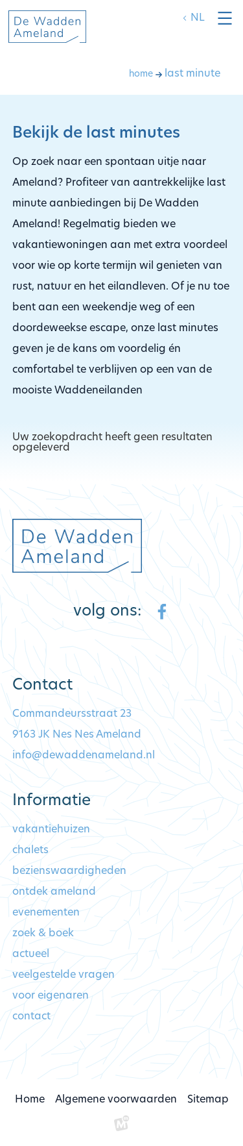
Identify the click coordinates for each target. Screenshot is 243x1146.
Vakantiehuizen (51, 830)
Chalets (30, 850)
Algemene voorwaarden (116, 1100)
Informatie (51, 801)
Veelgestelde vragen (63, 975)
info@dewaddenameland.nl (83, 756)
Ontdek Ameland (54, 892)
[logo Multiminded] (121, 1125)
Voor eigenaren (50, 996)
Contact (31, 1017)
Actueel (30, 954)
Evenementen (46, 913)
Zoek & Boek (43, 933)
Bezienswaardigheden (69, 871)
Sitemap (208, 1100)
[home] (47, 26)
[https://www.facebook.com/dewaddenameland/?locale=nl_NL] (162, 611)
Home (30, 1100)
